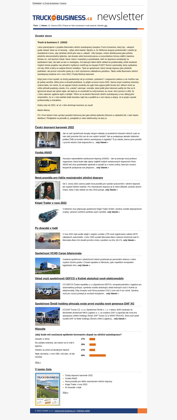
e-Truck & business (51, 3)
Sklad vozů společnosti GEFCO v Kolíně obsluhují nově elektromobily (79, 278)
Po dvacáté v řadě (46, 228)
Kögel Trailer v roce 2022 (51, 202)
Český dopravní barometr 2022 (54, 127)
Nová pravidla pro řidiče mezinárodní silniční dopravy (69, 177)
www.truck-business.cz (65, 411)
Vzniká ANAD (43, 152)
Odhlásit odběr (83, 411)
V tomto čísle (43, 369)
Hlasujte (40, 328)
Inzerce (63, 3)
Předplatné (37, 3)
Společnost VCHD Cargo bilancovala (58, 253)
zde (105, 26)
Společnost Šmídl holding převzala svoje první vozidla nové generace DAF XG (84, 303)
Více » (38, 362)
